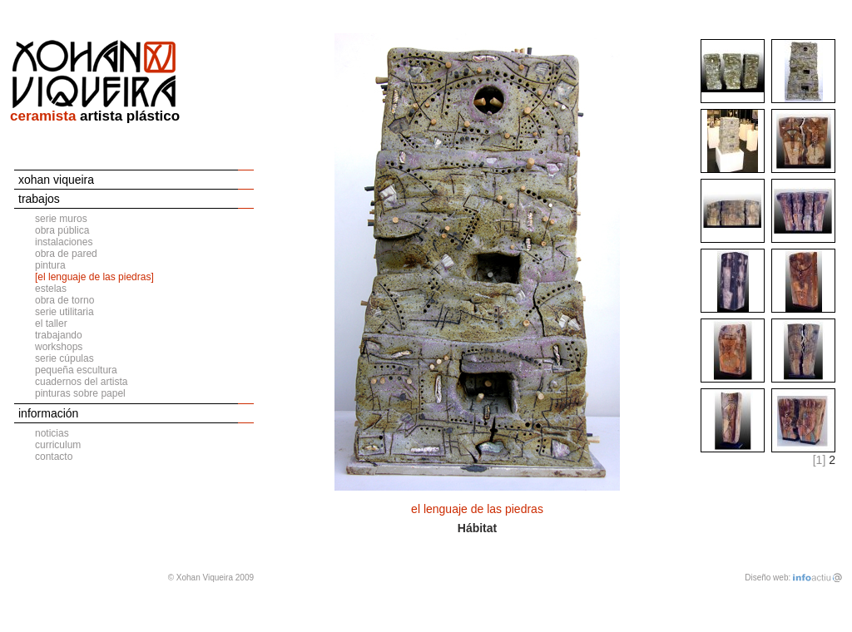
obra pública (62, 230)
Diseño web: (767, 577)
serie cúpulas (64, 358)
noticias (52, 433)
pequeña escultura (76, 370)
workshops (58, 347)
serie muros (61, 219)
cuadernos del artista (81, 382)
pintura (50, 265)
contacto (53, 456)
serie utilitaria (64, 312)
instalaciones (63, 242)
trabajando (58, 335)
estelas (51, 288)
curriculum (58, 445)
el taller (51, 323)
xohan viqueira (56, 179)
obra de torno (64, 300)
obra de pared (66, 253)
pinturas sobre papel (80, 393)
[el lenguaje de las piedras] (94, 277)
